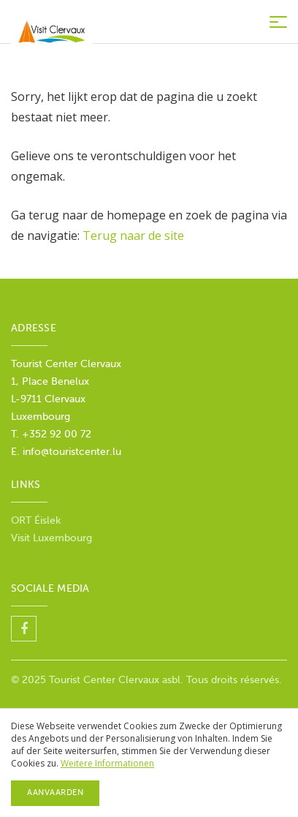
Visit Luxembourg (51, 537)
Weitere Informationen (107, 763)
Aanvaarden (55, 792)
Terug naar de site (133, 235)
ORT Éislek (36, 520)
